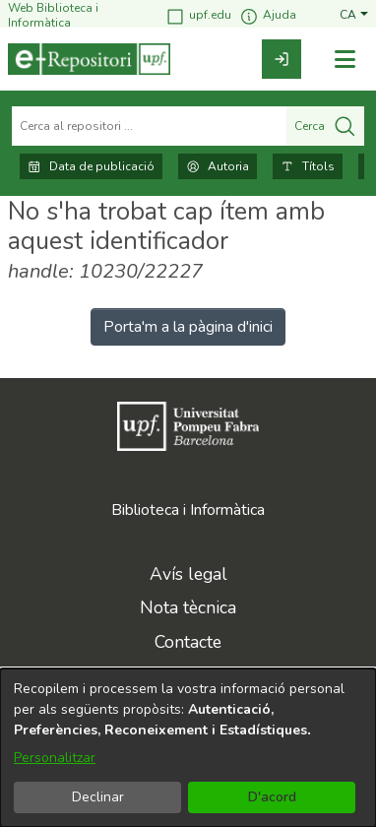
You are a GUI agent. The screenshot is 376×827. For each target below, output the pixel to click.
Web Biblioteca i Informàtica (53, 15)
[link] (281, 59)
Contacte (188, 642)
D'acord (272, 797)
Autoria (217, 166)
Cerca (325, 126)
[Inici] (89, 59)
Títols (308, 166)
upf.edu (198, 16)
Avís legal (188, 574)
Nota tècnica (188, 607)
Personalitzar (54, 757)
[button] (354, 15)
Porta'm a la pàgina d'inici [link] (188, 327)
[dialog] (188, 747)
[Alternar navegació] (344, 59)
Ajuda (267, 16)
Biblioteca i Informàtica (188, 510)
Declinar (98, 797)
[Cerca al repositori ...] (149, 126)
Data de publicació (91, 166)
